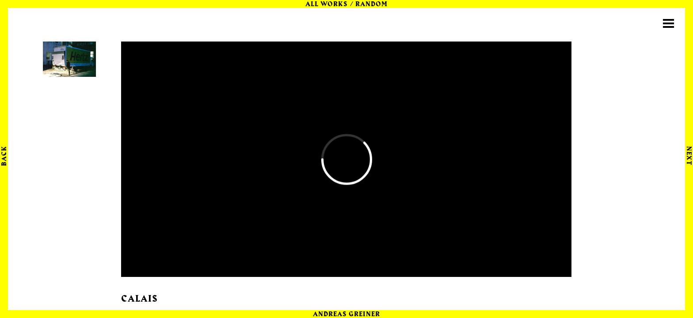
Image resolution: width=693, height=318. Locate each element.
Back (4, 156)
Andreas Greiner (347, 314)
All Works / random (346, 4)
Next (689, 155)
